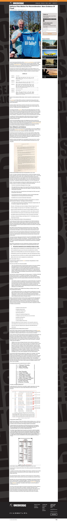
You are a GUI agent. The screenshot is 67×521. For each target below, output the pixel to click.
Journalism (37, 3)
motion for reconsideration (29, 62)
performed (14, 482)
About (49, 3)
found (24, 260)
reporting (12, 100)
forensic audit (33, 481)
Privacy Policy (37, 504)
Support (54, 3)
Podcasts (43, 3)
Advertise (36, 507)
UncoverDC (17, 3)
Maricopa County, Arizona (36, 122)
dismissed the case (17, 64)
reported (20, 109)
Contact (36, 506)
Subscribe (50, 33)
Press (46, 3)
